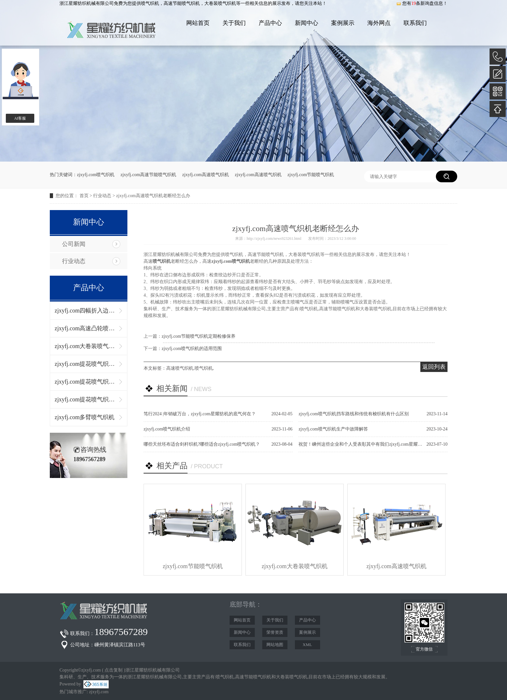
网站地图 (274, 644)
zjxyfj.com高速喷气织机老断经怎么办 (153, 195)
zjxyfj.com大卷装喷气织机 (85, 346)
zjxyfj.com (98, 691)
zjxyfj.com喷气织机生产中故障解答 (333, 429)
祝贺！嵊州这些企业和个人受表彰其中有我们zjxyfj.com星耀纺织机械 (367, 444)
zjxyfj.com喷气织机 (95, 174)
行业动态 (102, 195)
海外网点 (379, 23)
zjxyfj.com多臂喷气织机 (84, 417)
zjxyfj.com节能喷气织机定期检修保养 (198, 336)
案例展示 (342, 23)
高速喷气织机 (179, 368)
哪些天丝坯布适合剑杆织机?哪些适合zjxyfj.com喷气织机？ (202, 444)
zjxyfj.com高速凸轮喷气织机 (85, 328)
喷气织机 (150, 3)
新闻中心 (306, 23)
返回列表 (434, 367)
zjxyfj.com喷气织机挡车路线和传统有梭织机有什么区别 (353, 413)
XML (307, 644)
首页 (84, 195)
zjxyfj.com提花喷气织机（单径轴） (85, 364)
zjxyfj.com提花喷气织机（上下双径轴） (85, 381)
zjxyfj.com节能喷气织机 (310, 174)
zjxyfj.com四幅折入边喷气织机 (85, 310)
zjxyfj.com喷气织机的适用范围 (192, 348)
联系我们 (415, 23)
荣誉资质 (274, 632)
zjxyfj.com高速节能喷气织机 (148, 174)
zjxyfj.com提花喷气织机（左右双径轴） (85, 399)
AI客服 (20, 118)
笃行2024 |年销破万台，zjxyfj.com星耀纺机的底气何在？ (200, 413)
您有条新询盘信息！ (422, 3)
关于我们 (234, 23)
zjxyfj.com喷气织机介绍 (167, 429)
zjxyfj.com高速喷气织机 (205, 174)
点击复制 (113, 670)
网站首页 (198, 23)
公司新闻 (73, 244)
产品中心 (270, 23)
